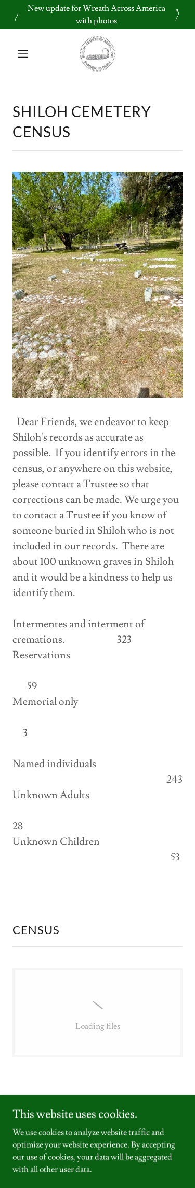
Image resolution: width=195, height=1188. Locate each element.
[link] (97, 54)
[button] (25, 54)
